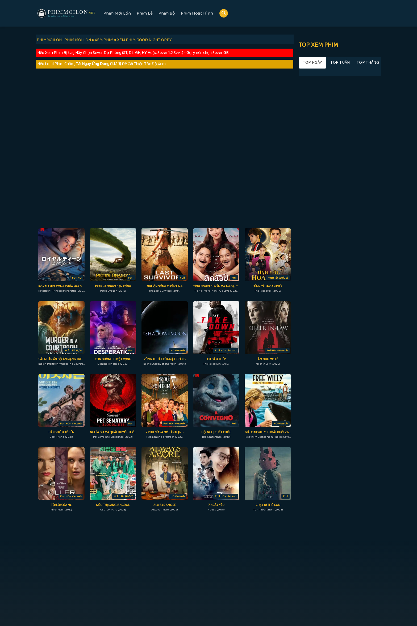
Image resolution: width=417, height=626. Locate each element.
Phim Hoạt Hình (197, 13)
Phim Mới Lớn (117, 13)
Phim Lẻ (145, 13)
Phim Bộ (167, 13)
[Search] (223, 13)
